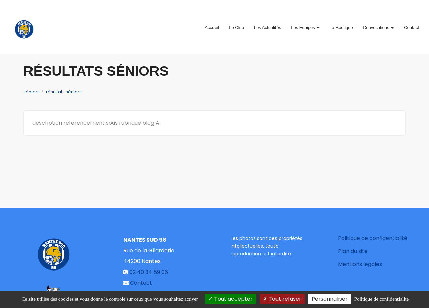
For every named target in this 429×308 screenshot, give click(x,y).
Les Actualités (267, 24)
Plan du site (353, 251)
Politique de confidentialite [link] (381, 299)
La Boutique (341, 24)
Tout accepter (230, 299)
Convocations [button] (378, 24)
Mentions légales (360, 264)
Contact (411, 24)
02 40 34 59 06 (148, 272)
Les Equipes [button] (305, 24)
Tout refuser (282, 299)
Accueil (212, 24)
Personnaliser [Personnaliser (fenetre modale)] (330, 299)
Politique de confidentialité (372, 238)
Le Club (236, 24)
